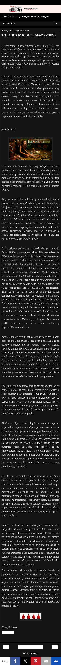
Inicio (30, 647)
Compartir (7, 632)
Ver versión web (30, 653)
